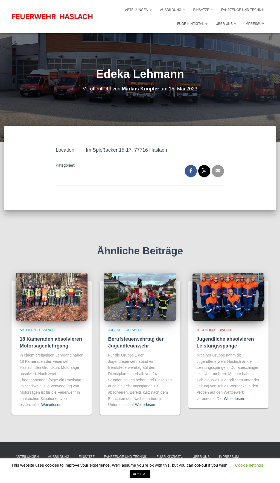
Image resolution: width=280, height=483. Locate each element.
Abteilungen (138, 10)
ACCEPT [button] (140, 474)
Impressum (254, 24)
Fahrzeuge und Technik (242, 10)
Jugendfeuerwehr (125, 330)
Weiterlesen (51, 404)
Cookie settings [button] (249, 465)
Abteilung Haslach (37, 330)
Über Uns (226, 24)
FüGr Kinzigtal (192, 24)
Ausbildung (172, 10)
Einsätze (203, 10)
